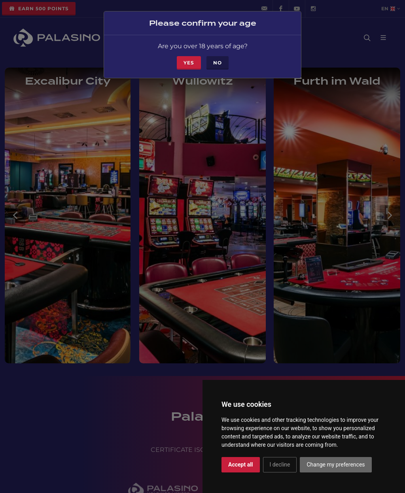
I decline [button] (280, 464)
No (217, 61)
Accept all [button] (240, 464)
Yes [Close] (189, 61)
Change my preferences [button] (336, 464)
